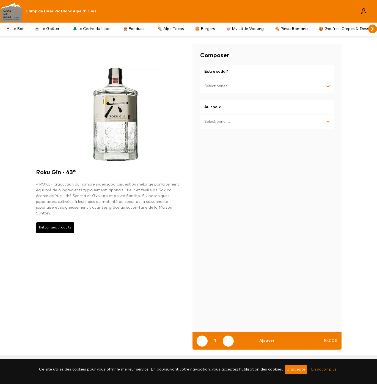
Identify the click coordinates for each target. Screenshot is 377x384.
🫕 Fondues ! (135, 29)
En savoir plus (324, 369)
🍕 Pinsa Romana (291, 29)
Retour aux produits (55, 227)
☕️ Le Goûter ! (48, 29)
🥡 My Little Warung (245, 29)
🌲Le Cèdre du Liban (92, 29)
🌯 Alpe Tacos (171, 29)
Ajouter (266, 341)
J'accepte (296, 369)
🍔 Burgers (205, 29)
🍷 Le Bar (14, 29)
